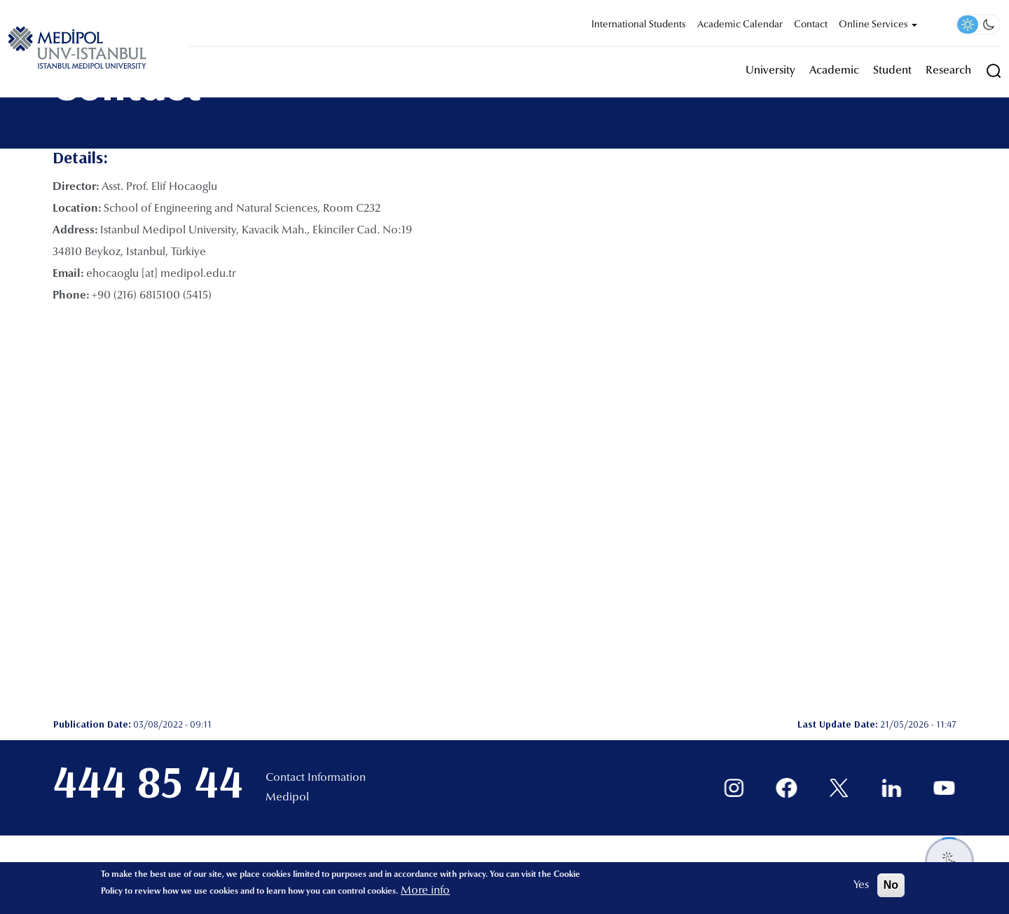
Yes (861, 885)
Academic (834, 70)
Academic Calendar (740, 25)
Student (892, 70)
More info (425, 890)
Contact (811, 25)
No (891, 885)
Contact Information (316, 778)
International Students (638, 25)
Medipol (287, 797)
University (770, 70)
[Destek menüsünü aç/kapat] (949, 861)
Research (948, 70)
